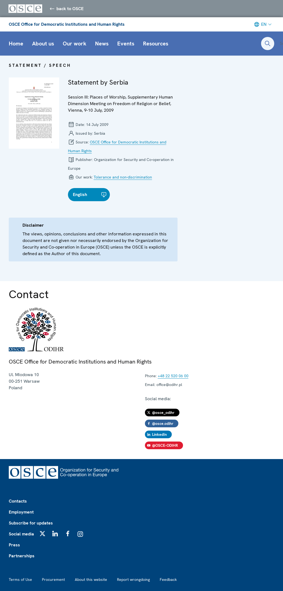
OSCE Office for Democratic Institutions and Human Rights (67, 24)
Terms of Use (20, 579)
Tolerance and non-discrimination (123, 177)
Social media (21, 534)
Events (125, 43)
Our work (74, 43)
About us (43, 43)
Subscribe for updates (31, 523)
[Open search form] (267, 43)
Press (14, 545)
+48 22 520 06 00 (173, 376)
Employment (21, 512)
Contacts (18, 501)
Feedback (168, 579)
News (101, 43)
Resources (155, 43)
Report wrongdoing (133, 579)
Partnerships (22, 556)
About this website (91, 579)
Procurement (53, 579)
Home (16, 43)
